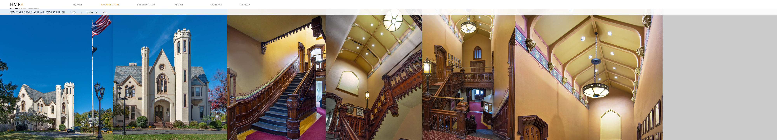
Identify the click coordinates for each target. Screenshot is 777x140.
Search (245, 4)
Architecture (110, 4)
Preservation (146, 4)
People (179, 4)
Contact (216, 4)
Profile (78, 4)
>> (104, 12)
